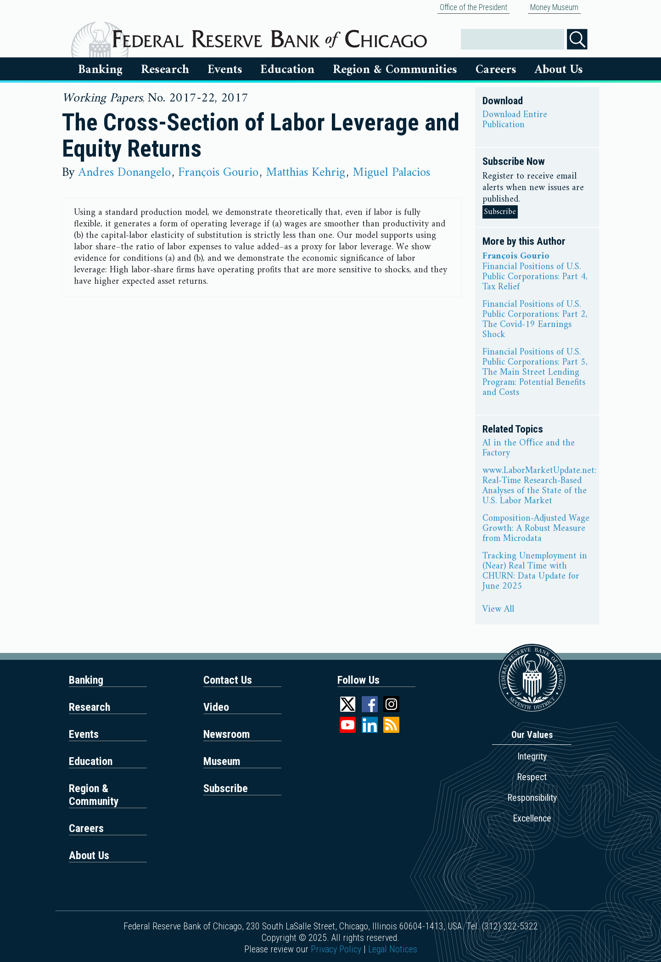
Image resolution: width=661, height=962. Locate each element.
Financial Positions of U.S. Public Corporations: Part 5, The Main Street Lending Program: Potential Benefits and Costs (535, 373)
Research (165, 69)
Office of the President (473, 7)
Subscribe (500, 212)
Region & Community (94, 795)
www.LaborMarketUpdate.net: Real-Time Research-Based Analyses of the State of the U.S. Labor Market (539, 486)
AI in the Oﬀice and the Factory (528, 449)
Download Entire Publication (514, 120)
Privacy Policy (336, 949)
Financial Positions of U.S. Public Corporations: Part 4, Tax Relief (535, 277)
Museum (222, 761)
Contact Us (227, 680)
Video (216, 707)
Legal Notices (392, 949)
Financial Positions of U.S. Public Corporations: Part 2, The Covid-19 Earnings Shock (535, 320)
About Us (559, 69)
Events (224, 69)
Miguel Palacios (391, 173)
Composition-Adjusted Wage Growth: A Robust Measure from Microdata (535, 529)
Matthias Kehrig (305, 173)
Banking (100, 69)
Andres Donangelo (124, 173)
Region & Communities (395, 69)
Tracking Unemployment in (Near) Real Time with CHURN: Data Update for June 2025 (534, 571)
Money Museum (554, 7)
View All (498, 610)
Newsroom (226, 734)
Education (287, 69)
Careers (496, 69)
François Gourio (218, 173)
